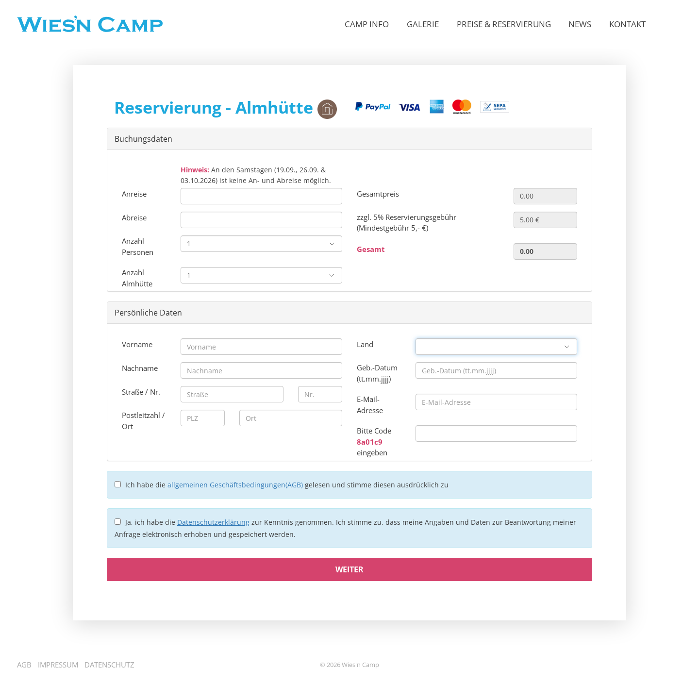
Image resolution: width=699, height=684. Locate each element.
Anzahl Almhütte (137, 277)
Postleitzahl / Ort (143, 420)
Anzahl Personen (137, 246)
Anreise (134, 194)
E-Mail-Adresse (370, 404)
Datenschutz (109, 664)
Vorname (137, 344)
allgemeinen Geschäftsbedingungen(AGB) (235, 484)
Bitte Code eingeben (374, 441)
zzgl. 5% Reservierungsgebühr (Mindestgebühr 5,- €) (406, 222)
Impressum (58, 664)
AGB (24, 664)
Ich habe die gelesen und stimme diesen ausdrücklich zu (287, 484)
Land (365, 344)
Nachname (140, 368)
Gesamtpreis (378, 194)
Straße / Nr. (141, 392)
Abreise (134, 217)
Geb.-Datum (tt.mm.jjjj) (377, 373)
